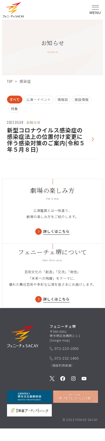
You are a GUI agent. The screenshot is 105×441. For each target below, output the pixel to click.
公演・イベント (38, 99)
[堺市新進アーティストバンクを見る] (29, 423)
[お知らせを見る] (52, 137)
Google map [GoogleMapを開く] (60, 352)
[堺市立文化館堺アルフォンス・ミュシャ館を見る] (75, 409)
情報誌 (62, 99)
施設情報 (81, 99)
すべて (15, 99)
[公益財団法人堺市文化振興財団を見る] (29, 409)
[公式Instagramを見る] (73, 391)
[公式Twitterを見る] (52, 391)
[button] (13, 10)
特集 (14, 108)
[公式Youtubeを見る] (84, 391)
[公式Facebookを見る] (62, 391)
